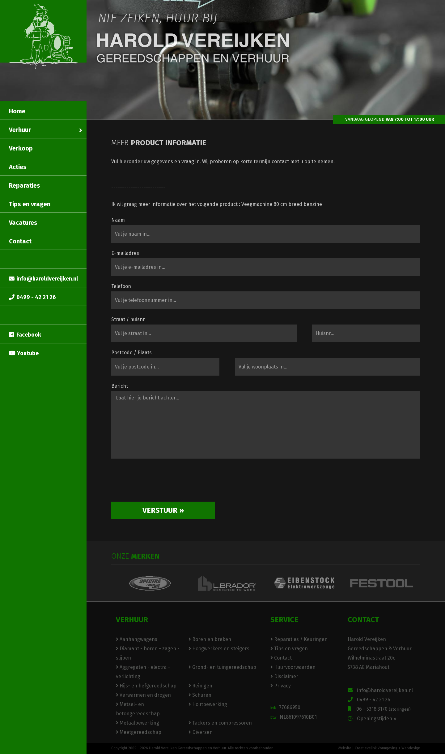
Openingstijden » (372, 718)
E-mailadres (125, 253)
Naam (118, 220)
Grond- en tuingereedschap (222, 667)
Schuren (200, 695)
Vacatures (23, 222)
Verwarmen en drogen (143, 695)
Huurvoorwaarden (293, 667)
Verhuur (45, 129)
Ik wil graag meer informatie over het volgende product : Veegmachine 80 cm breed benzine (216, 204)
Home (17, 111)
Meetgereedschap (138, 732)
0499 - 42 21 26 (32, 297)
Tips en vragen (29, 204)
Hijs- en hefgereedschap (146, 686)
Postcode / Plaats (131, 352)
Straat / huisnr (128, 319)
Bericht (119, 386)
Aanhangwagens (136, 639)
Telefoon (121, 286)
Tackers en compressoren (220, 723)
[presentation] (158, 482)
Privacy (280, 686)
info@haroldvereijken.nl (43, 278)
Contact (20, 241)
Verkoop (21, 148)
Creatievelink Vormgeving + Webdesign (387, 748)
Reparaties (24, 185)
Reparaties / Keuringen (299, 639)
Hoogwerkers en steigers (219, 649)
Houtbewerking (208, 704)
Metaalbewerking (137, 723)
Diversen (201, 732)
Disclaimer (284, 676)
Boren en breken (210, 639)
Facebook (25, 334)
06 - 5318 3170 (379, 709)
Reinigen (200, 686)
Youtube (24, 353)
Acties (18, 167)
